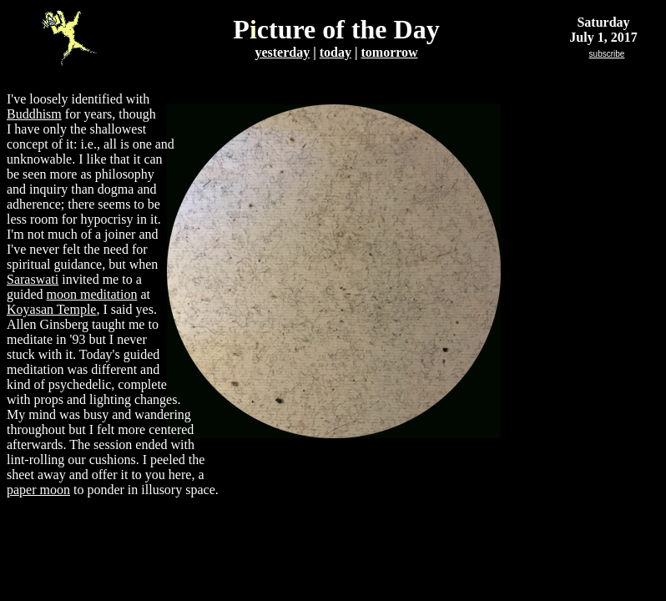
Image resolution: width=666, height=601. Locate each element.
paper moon (38, 489)
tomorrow (389, 52)
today (335, 52)
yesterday (282, 52)
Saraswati (32, 279)
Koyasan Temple (51, 309)
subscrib (607, 53)
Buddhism (34, 114)
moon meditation (92, 294)
